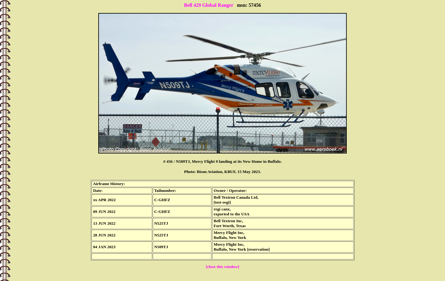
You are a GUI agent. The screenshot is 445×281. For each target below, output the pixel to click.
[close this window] (222, 266)
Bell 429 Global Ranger (208, 5)
